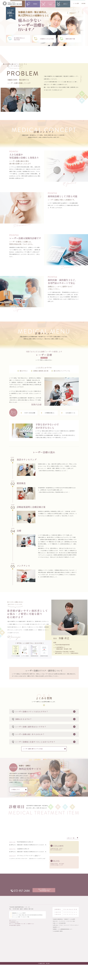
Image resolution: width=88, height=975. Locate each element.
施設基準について (56, 929)
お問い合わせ (55, 927)
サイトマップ (66, 927)
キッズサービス (62, 923)
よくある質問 (76, 3)
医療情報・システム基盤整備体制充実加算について (62, 931)
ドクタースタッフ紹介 (71, 923)
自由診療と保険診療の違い (58, 921)
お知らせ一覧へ (71, 839)
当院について (40, 3)
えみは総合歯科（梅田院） (58, 933)
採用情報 (83, 3)
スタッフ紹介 (61, 3)
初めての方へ (31, 3)
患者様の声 (66, 921)
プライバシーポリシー (74, 927)
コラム (54, 3)
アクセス (68, 3)
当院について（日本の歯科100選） (59, 925)
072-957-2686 (24, 892)
